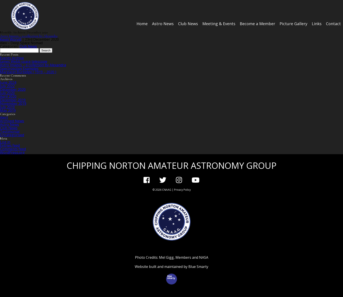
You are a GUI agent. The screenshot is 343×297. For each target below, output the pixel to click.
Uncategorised (12, 135)
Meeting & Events (218, 23)
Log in (5, 142)
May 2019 (8, 110)
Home (142, 23)
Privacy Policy (182, 190)
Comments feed (13, 149)
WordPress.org (12, 152)
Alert (4, 117)
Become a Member (257, 23)
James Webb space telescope (23, 61)
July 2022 (7, 86)
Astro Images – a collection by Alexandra (28, 36)
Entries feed (10, 145)
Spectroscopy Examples (19, 68)
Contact (333, 23)
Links (317, 23)
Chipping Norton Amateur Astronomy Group (171, 165)
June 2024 (8, 82)
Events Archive (12, 58)
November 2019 (13, 103)
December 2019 (13, 100)
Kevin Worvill (10, 39)
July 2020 (7, 93)
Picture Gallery (293, 23)
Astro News (163, 23)
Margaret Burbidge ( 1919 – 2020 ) (28, 72)
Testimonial (9, 131)
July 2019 (7, 107)
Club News (188, 23)
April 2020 (8, 96)
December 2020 (13, 89)
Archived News (12, 121)
